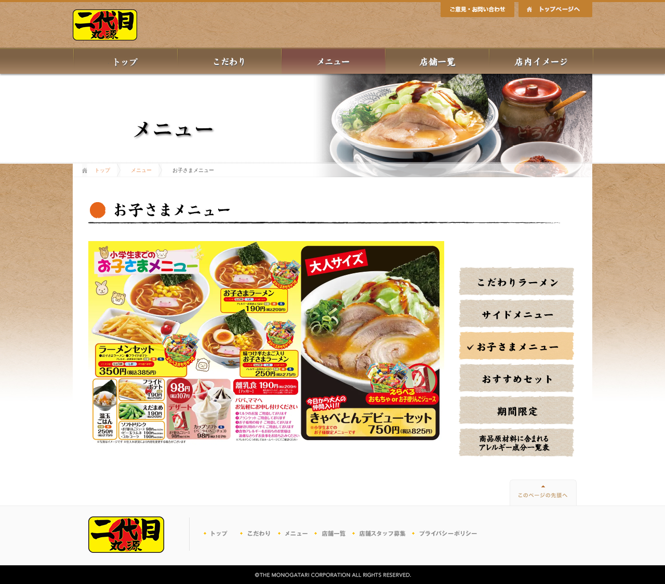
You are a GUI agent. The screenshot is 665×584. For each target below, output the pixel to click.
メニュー (333, 61)
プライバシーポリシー (445, 534)
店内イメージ (541, 61)
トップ (125, 61)
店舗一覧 (437, 61)
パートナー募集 (380, 534)
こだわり (259, 534)
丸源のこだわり (230, 61)
